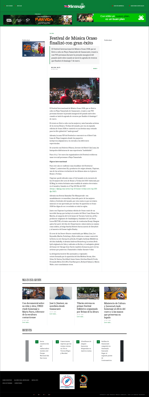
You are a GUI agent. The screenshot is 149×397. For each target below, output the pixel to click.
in (49, 394)
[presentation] (27, 351)
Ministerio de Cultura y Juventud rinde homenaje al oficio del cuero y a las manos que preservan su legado (114, 310)
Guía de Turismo (7, 383)
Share (95, 68)
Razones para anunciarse (21, 380)
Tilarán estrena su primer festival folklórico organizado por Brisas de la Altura (88, 307)
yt (43, 394)
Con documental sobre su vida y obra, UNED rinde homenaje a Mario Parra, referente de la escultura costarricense (33, 310)
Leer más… (26, 322)
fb (38, 394)
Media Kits (35, 380)
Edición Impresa (117, 5)
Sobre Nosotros (7, 380)
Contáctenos (18, 383)
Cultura (52, 33)
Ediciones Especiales (136, 5)
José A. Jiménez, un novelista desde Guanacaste (59, 306)
